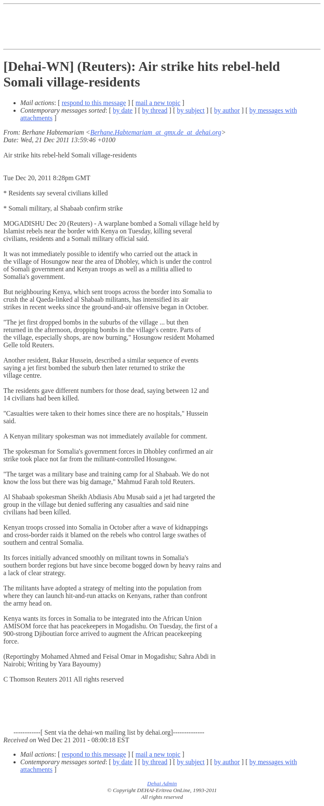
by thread (154, 110)
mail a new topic (157, 102)
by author (227, 110)
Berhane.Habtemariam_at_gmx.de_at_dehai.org (155, 132)
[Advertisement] (156, 27)
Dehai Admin (162, 783)
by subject (191, 110)
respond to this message (94, 102)
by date (123, 110)
